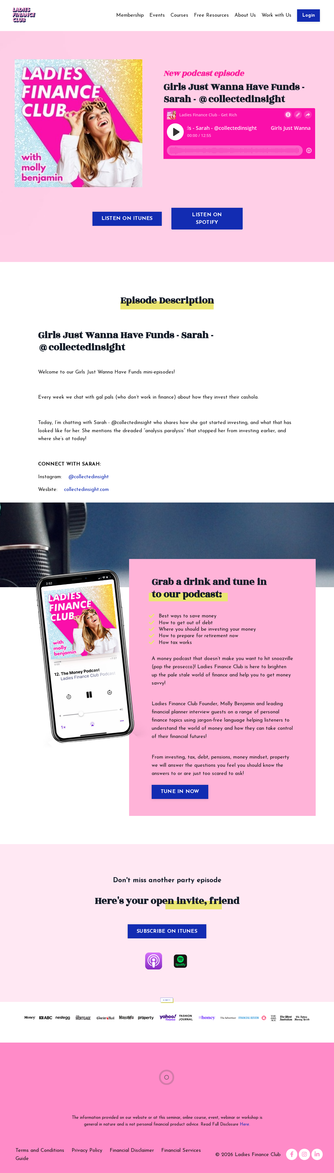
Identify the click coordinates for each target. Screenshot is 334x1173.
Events (157, 15)
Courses (179, 15)
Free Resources (211, 15)
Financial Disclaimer (132, 1150)
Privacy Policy (87, 1150)
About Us (245, 15)
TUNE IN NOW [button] (180, 791)
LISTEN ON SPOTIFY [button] (207, 218)
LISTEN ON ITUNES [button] (127, 218)
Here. (245, 1124)
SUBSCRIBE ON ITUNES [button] (167, 931)
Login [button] (308, 15)
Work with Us (276, 15)
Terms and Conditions (40, 1150)
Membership (130, 15)
